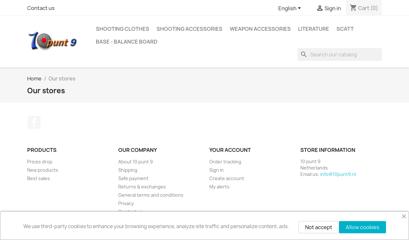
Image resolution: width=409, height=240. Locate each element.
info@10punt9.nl (338, 174)
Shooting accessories (189, 28)
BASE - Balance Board (127, 41)
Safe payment (133, 178)
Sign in (216, 170)
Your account (230, 149)
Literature (313, 28)
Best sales (38, 178)
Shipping (127, 170)
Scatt (345, 28)
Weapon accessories (260, 28)
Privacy (126, 203)
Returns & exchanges (142, 187)
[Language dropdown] (290, 8)
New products (42, 170)
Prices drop (39, 162)
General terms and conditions (150, 195)
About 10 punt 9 (135, 162)
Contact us (41, 8)
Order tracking (225, 162)
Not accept (318, 227)
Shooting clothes (122, 28)
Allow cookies (362, 227)
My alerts (219, 187)
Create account (226, 178)
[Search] (339, 54)
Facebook (34, 122)
